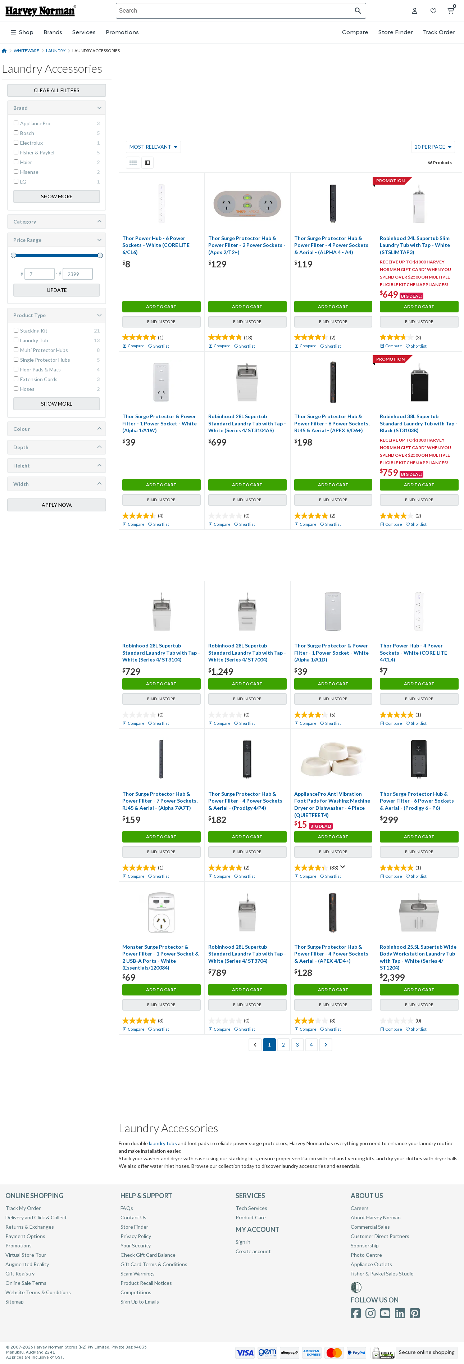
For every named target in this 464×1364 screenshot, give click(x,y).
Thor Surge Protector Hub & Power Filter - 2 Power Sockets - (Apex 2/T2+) (247, 245)
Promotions (122, 33)
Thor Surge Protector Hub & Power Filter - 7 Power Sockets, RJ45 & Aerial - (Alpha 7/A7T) (159, 801)
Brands (53, 33)
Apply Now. (57, 504)
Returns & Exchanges (29, 1227)
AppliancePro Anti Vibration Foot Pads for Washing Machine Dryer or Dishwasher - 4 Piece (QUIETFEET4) (332, 804)
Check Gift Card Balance (148, 1255)
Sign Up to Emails (139, 1301)
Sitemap (14, 1301)
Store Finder (395, 33)
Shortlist (161, 346)
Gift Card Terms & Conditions (153, 1264)
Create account (253, 1251)
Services (84, 33)
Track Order (439, 33)
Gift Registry (20, 1273)
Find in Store (161, 321)
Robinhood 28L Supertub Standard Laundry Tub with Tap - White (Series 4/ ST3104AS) (247, 423)
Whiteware (26, 50)
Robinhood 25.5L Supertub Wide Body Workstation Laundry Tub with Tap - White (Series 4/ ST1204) (418, 957)
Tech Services (251, 1208)
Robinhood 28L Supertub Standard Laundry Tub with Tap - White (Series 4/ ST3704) (247, 954)
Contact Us (133, 1217)
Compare (355, 33)
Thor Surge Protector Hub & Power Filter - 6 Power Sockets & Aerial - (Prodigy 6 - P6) (417, 801)
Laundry (55, 50)
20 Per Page (433, 147)
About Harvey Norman (376, 1217)
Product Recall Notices (146, 1283)
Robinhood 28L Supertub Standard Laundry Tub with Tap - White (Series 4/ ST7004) (247, 652)
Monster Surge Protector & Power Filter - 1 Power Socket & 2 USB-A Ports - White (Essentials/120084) (160, 957)
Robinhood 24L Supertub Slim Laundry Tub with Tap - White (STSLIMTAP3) (415, 245)
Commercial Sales (370, 1227)
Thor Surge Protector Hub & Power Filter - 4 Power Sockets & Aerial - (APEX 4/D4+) (331, 954)
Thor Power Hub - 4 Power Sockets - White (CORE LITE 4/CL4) (413, 652)
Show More (57, 196)
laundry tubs (163, 1143)
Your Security (135, 1245)
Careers (360, 1208)
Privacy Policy (135, 1236)
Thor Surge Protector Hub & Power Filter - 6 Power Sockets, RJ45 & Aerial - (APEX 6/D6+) (331, 423)
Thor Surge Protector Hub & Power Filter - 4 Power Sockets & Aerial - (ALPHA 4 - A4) (331, 245)
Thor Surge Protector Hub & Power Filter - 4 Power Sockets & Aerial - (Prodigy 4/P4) (245, 801)
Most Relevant (153, 147)
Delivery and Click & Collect (36, 1217)
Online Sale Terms (25, 1283)
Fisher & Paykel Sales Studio (382, 1273)
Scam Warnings (137, 1273)
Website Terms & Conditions (38, 1292)
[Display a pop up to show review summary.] (343, 867)
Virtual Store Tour (25, 1255)
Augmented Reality (27, 1264)
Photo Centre (366, 1255)
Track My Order (23, 1208)
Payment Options (25, 1236)
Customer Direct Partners (380, 1236)
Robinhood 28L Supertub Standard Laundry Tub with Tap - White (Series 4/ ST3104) (161, 652)
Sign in (243, 1242)
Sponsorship (365, 1245)
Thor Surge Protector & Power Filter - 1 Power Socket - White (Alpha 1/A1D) (331, 652)
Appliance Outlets (371, 1264)
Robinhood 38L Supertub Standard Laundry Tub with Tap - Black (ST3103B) (419, 423)
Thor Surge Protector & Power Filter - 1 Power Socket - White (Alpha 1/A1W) (159, 423)
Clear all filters (56, 89)
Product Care (251, 1217)
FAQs (126, 1208)
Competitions (135, 1292)
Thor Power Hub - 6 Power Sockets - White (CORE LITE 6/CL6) (156, 245)
